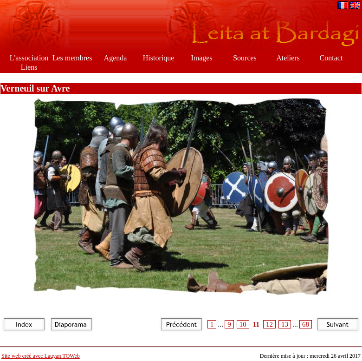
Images (201, 58)
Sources (245, 58)
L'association (29, 58)
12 (269, 324)
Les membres (72, 58)
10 (242, 324)
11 (256, 324)
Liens (29, 67)
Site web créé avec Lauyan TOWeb (40, 356)
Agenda (115, 58)
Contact (331, 58)
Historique (159, 58)
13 (284, 324)
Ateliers (288, 58)
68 (305, 324)
